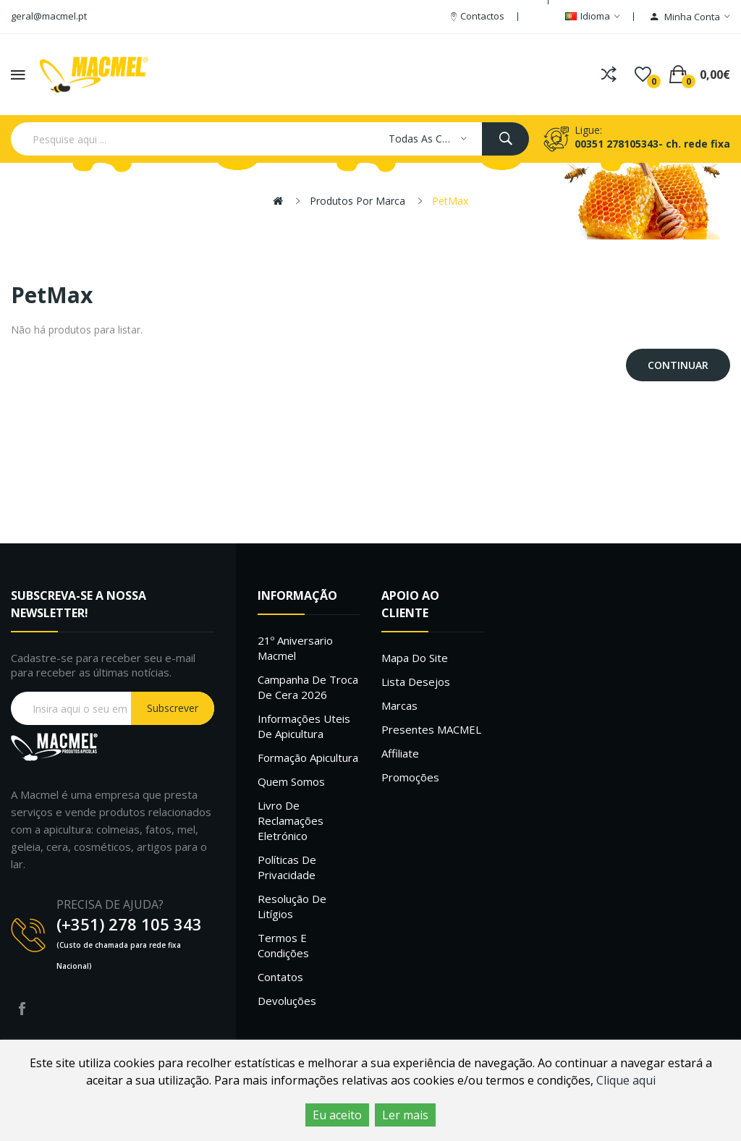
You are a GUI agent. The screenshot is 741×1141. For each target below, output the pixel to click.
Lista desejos (415, 681)
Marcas (399, 705)
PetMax (450, 201)
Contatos (280, 977)
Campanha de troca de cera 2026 (308, 687)
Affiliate (400, 753)
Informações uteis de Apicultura (304, 726)
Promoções (410, 777)
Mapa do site (414, 657)
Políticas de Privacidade (287, 867)
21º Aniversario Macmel (295, 648)
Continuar (678, 365)
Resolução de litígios (292, 906)
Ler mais (405, 1115)
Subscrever (172, 708)
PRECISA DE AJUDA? (110, 904)
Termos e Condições (283, 945)
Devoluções (287, 1000)
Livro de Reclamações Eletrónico (290, 820)
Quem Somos (291, 781)
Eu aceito (337, 1115)
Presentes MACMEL (431, 729)
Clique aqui (626, 1080)
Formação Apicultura (308, 757)
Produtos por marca (357, 201)
